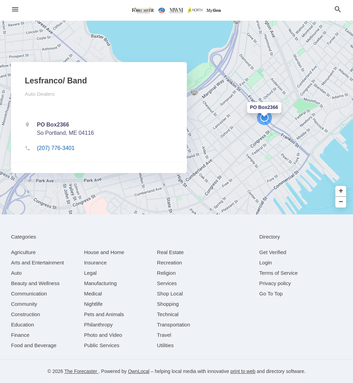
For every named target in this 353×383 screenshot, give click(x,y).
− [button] (341, 202)
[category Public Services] (102, 345)
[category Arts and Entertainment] (37, 262)
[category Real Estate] (170, 252)
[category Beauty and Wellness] (35, 283)
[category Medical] (93, 293)
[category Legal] (90, 273)
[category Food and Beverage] (34, 345)
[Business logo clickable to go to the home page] (176, 10)
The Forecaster (81, 371)
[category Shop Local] (170, 293)
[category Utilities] (165, 345)
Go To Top (271, 293)
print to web (242, 371)
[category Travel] (164, 335)
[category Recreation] (169, 262)
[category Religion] (166, 273)
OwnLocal (138, 371)
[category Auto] (16, 273)
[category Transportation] (173, 324)
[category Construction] (25, 314)
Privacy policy (275, 283)
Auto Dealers (40, 94)
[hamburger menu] (15, 9)
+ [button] (341, 191)
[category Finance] (20, 335)
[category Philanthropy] (98, 324)
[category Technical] (168, 314)
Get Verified (272, 252)
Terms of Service (278, 273)
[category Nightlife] (93, 304)
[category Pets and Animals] (104, 314)
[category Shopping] (168, 304)
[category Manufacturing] (100, 283)
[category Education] (22, 324)
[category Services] (167, 283)
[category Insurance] (95, 262)
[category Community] (24, 304)
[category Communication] (29, 293)
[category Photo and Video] (103, 335)
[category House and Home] (104, 252)
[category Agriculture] (23, 252)
